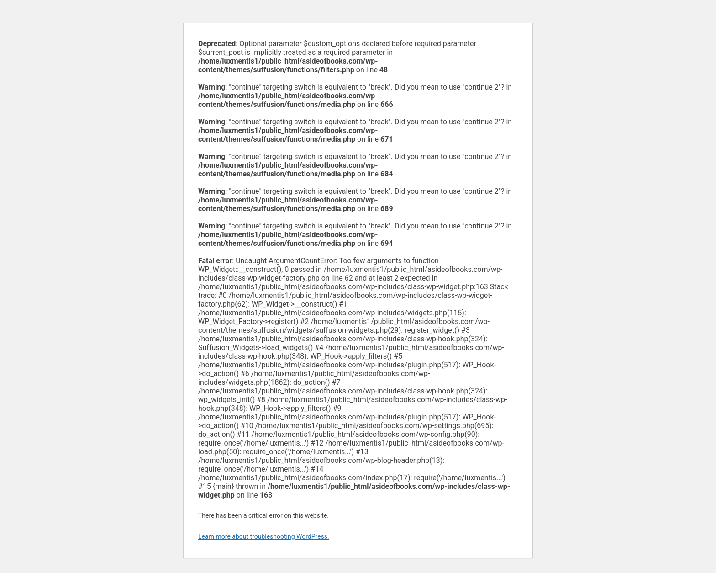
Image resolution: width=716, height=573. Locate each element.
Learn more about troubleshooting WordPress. (263, 536)
